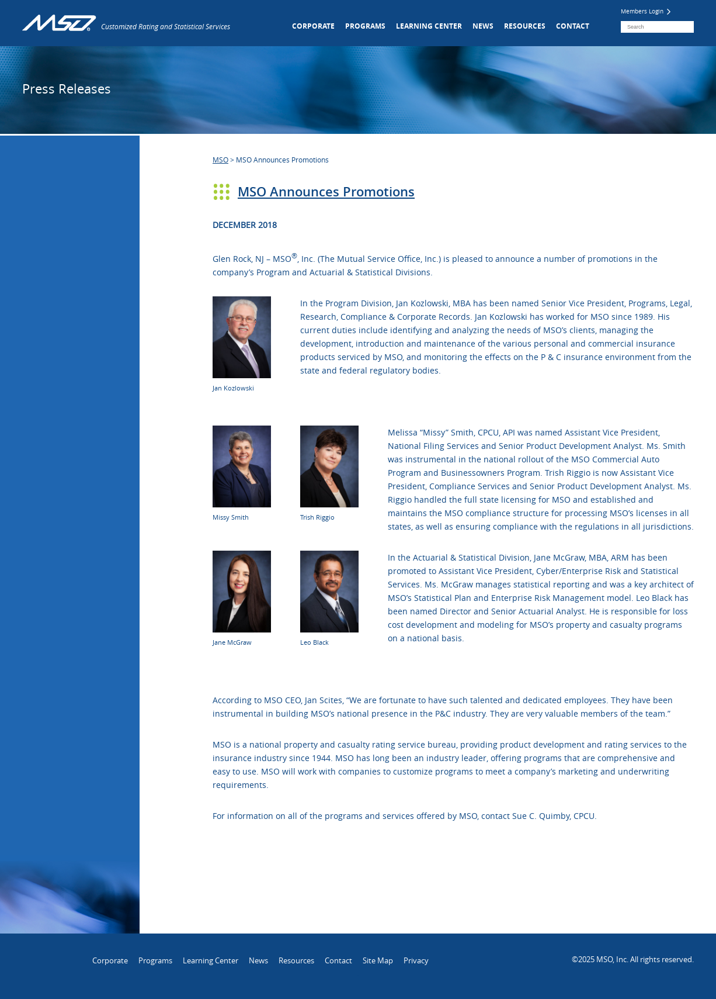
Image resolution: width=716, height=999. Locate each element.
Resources (524, 26)
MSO (220, 159)
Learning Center (429, 26)
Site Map (378, 960)
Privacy (416, 960)
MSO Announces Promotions (326, 192)
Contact (572, 26)
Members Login (645, 11)
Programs (365, 26)
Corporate (313, 26)
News (482, 26)
